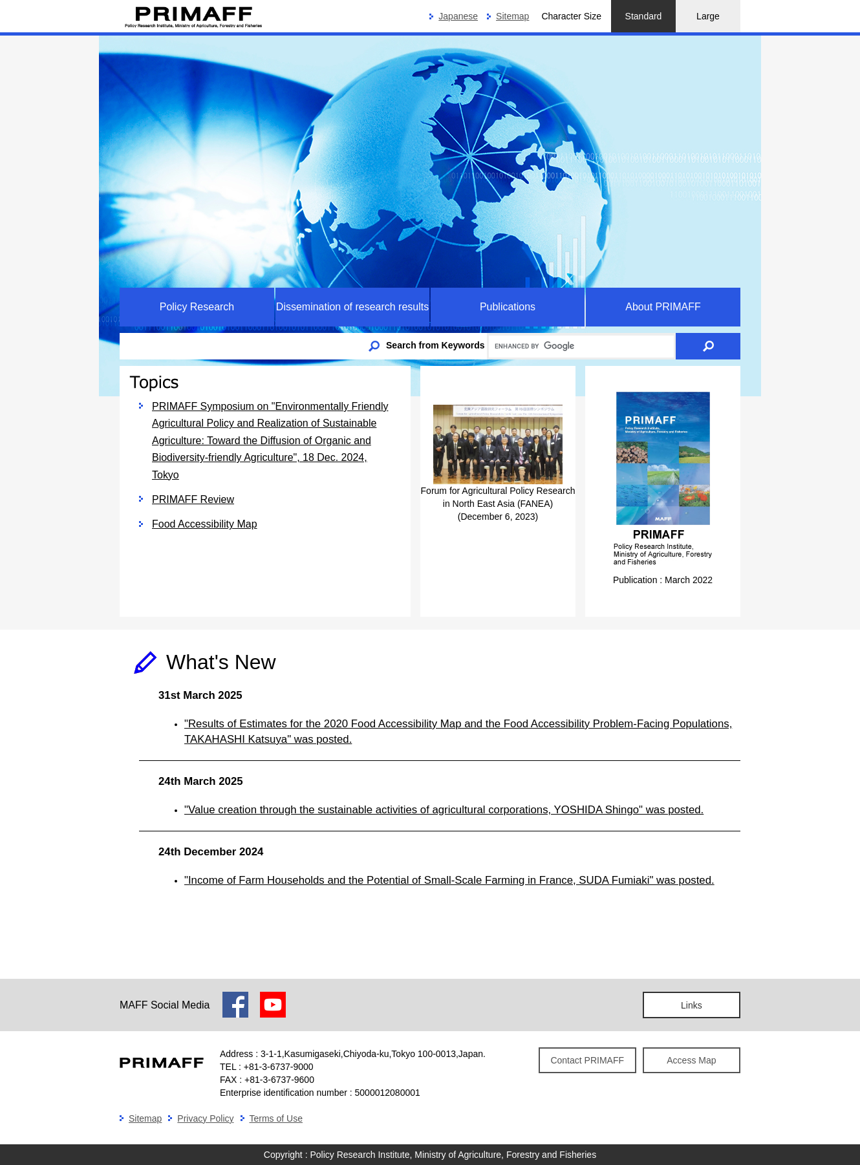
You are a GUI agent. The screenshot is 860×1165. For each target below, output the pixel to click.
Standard (643, 16)
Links (691, 1005)
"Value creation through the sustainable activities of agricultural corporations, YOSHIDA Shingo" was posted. (444, 810)
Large (708, 16)
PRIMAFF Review (193, 499)
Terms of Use (276, 1118)
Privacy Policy (205, 1118)
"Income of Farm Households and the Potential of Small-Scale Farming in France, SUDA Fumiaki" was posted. (449, 880)
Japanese (458, 16)
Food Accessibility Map (204, 523)
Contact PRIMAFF (587, 1060)
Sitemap (512, 16)
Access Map (691, 1060)
